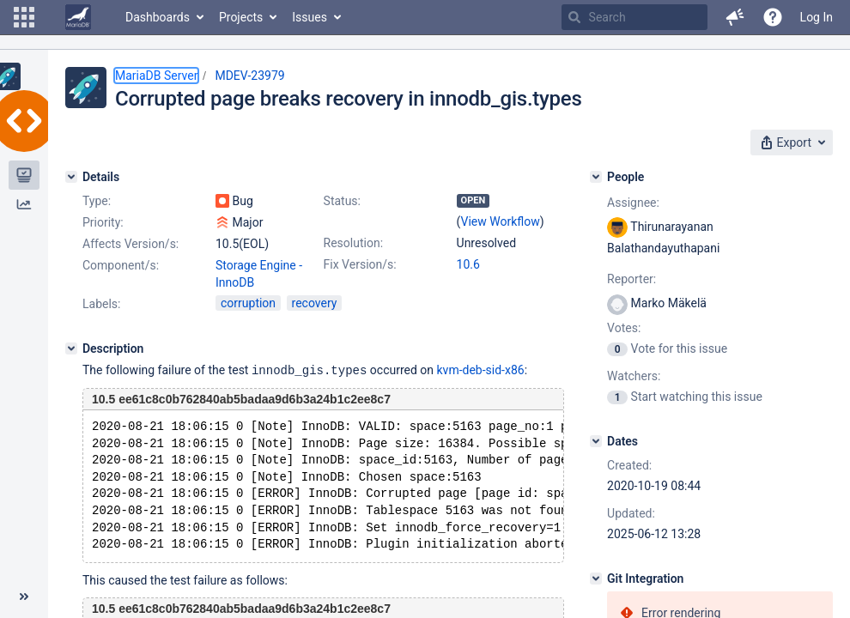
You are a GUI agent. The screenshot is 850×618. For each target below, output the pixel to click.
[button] (24, 17)
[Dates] (596, 441)
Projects (241, 17)
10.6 (468, 264)
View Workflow (500, 221)
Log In (816, 17)
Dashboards (157, 17)
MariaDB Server (156, 75)
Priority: (103, 222)
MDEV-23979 (249, 75)
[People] (596, 177)
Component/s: (120, 265)
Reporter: (631, 279)
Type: (96, 201)
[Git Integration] (596, 579)
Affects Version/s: (130, 244)
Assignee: (633, 202)
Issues (309, 17)
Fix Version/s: (360, 264)
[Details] (71, 177)
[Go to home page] (78, 17)
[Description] (71, 348)
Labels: (101, 304)
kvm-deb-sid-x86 (481, 370)
